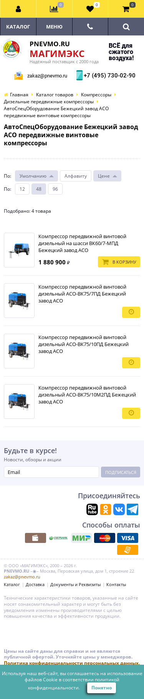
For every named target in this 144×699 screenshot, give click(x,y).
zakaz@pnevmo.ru (47, 76)
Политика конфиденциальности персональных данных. (72, 663)
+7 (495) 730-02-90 (109, 75)
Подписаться (120, 472)
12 (22, 189)
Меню (54, 26)
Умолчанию (33, 176)
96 (55, 189)
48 (38, 189)
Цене (104, 176)
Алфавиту (76, 176)
